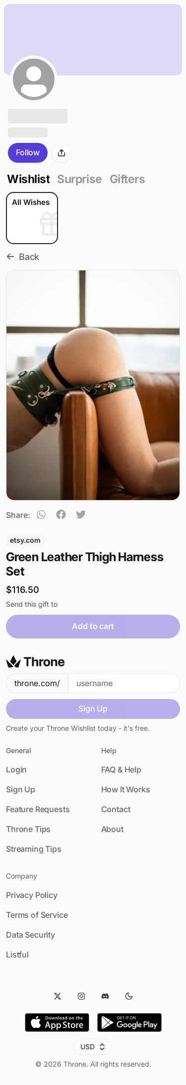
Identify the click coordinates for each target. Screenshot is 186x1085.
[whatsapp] (41, 516)
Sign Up (93, 708)
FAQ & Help (121, 769)
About (112, 829)
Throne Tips (28, 829)
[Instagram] (81, 996)
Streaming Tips (34, 849)
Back (22, 257)
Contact (115, 809)
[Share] (61, 153)
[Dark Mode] (129, 996)
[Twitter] (57, 996)
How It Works (125, 789)
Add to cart (93, 626)
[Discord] (105, 996)
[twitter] (81, 516)
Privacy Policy (32, 895)
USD (93, 1046)
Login (16, 769)
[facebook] (61, 516)
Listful (17, 954)
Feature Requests (37, 809)
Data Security (30, 935)
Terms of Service (36, 915)
